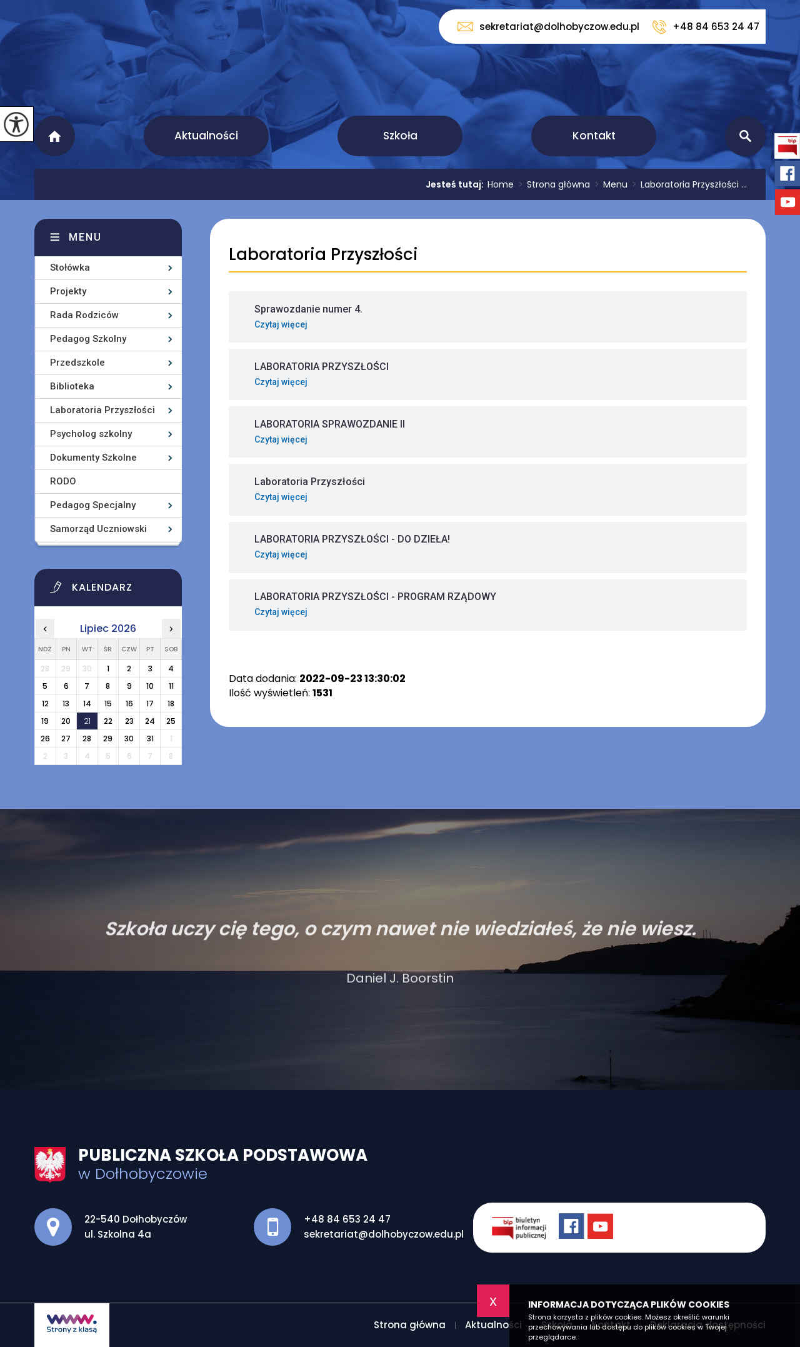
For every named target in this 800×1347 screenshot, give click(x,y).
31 (150, 738)
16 (129, 703)
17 (150, 703)
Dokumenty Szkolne (93, 457)
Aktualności (206, 135)
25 (171, 721)
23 (129, 721)
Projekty (68, 291)
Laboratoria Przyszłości (323, 255)
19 (45, 721)
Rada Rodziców (84, 315)
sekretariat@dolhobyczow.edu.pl (548, 26)
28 (86, 738)
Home (501, 184)
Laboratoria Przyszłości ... (687, 184)
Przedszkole (77, 362)
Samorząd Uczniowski (98, 528)
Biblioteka (72, 386)
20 (66, 721)
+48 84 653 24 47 (705, 27)
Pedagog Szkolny (88, 338)
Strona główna (54, 136)
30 (129, 738)
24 (150, 721)
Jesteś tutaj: (457, 184)
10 (150, 686)
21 (87, 721)
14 (87, 703)
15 (108, 703)
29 (107, 738)
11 (171, 686)
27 (66, 738)
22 (108, 721)
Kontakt (594, 135)
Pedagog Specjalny (93, 505)
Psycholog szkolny (91, 433)
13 (65, 703)
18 (171, 703)
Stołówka (70, 267)
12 (45, 703)
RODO (63, 481)
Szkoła (400, 135)
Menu (609, 184)
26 (45, 738)
